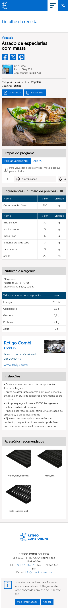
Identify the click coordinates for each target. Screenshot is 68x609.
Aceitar (47, 601)
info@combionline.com (38, 572)
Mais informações (27, 601)
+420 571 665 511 (25, 565)
